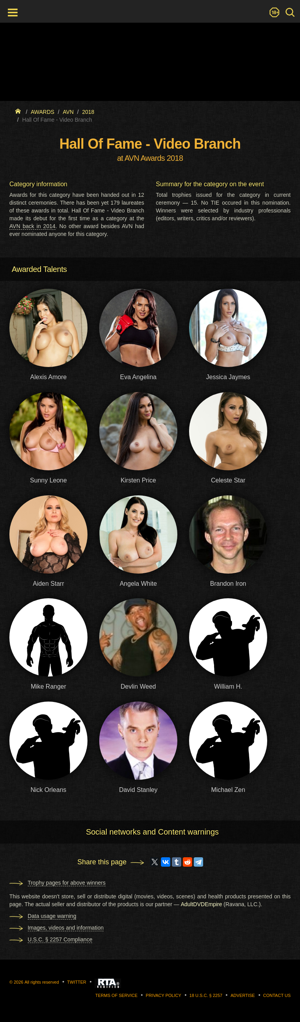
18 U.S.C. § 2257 (205, 995)
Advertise (242, 995)
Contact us (277, 995)
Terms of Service (116, 995)
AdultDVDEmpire (201, 904)
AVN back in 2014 (32, 226)
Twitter (76, 982)
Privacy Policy (163, 995)
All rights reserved (42, 982)
